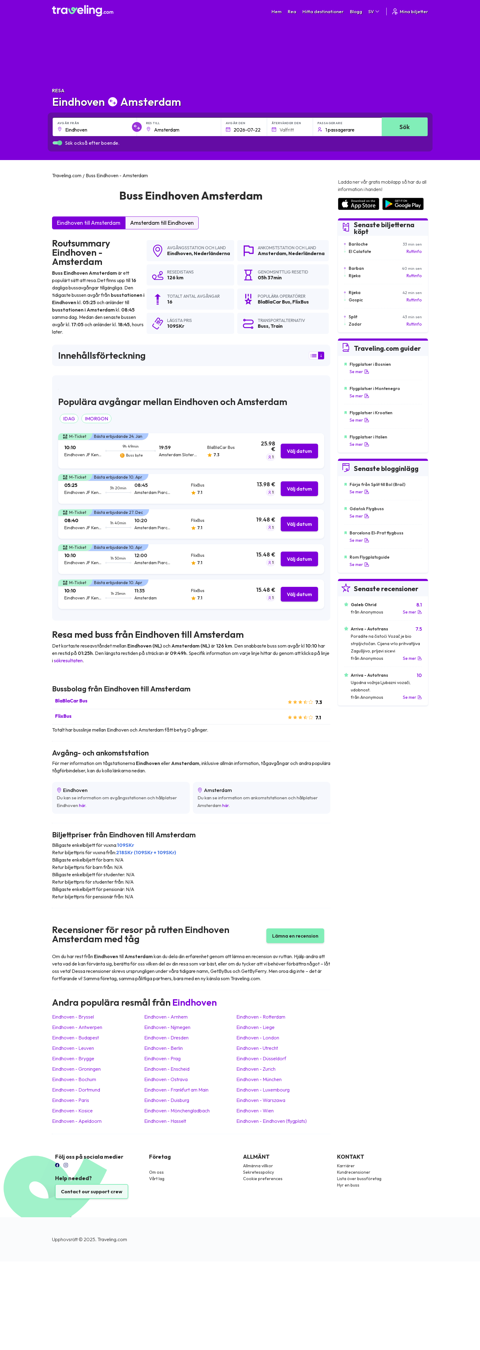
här (82, 805)
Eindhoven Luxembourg (263, 1090)
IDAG (69, 418)
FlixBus (63, 716)
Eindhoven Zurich (256, 1069)
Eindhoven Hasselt (165, 1121)
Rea (292, 11)
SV (374, 11)
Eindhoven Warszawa (260, 1100)
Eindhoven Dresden (166, 1037)
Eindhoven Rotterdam (260, 1017)
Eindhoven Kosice (72, 1110)
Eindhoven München (259, 1079)
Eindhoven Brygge (73, 1058)
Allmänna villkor (258, 1165)
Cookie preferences (263, 1178)
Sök (404, 127)
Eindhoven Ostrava (166, 1079)
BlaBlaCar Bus (71, 701)
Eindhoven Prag (162, 1058)
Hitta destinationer (323, 11)
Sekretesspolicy (258, 1172)
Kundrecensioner (353, 1172)
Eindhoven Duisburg (166, 1100)
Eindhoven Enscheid (166, 1069)
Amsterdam (272, 253)
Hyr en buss (348, 1185)
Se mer (359, 371)
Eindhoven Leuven (73, 1048)
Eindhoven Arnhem (166, 1017)
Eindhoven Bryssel (73, 1017)
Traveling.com (112, 1239)
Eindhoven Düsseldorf (261, 1058)
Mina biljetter (409, 11)
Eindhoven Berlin (163, 1048)
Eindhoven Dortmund (76, 1090)
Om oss (156, 1172)
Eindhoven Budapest (75, 1037)
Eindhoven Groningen (76, 1069)
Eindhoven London (257, 1037)
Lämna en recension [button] (295, 936)
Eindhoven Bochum (74, 1079)
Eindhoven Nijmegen (167, 1027)
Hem (277, 11)
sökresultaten (68, 660)
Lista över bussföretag (359, 1178)
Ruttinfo (414, 251)
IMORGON (96, 418)
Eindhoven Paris (70, 1100)
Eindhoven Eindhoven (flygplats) (271, 1121)
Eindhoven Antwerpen (77, 1027)
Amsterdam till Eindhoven (162, 222)
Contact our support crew (91, 1191)
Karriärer (346, 1165)
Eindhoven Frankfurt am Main (176, 1090)
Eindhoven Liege (255, 1027)
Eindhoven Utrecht (257, 1048)
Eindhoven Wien (255, 1110)
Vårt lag (156, 1178)
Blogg (356, 11)
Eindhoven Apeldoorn (77, 1121)
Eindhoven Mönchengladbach (177, 1110)
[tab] (191, 450)
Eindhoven (179, 253)
